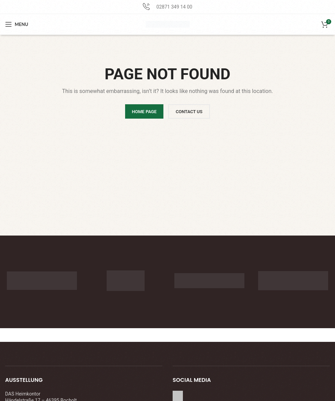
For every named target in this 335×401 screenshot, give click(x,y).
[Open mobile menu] (16, 24)
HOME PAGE (144, 111)
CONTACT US (189, 111)
